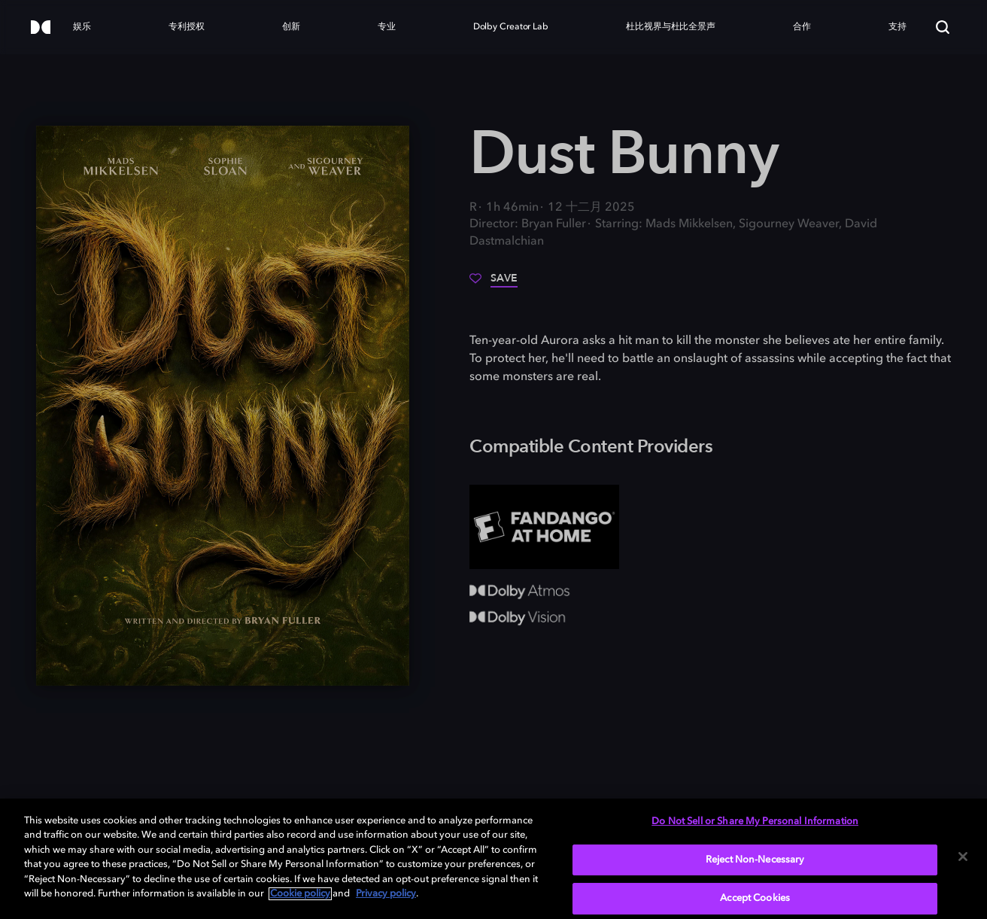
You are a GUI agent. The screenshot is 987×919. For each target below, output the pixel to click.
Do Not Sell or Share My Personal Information (754, 821)
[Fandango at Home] (544, 527)
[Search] (943, 27)
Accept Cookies (755, 898)
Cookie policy (300, 894)
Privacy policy (386, 894)
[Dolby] (40, 28)
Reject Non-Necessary (755, 860)
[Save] (493, 284)
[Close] (962, 856)
